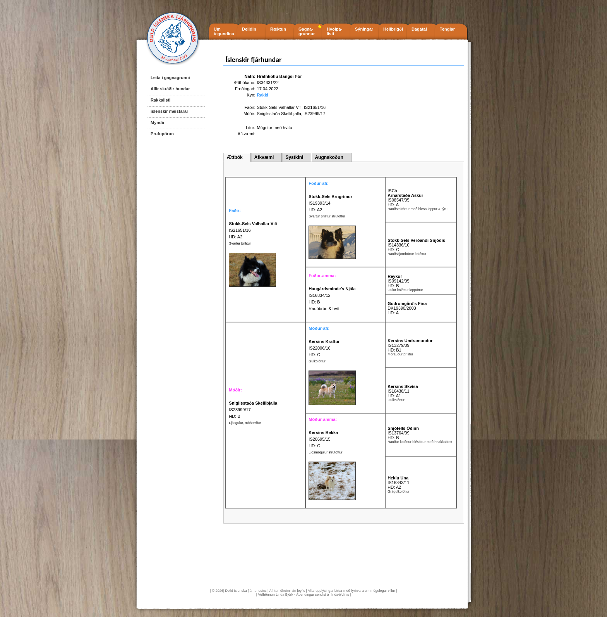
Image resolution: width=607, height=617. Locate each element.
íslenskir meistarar (169, 111)
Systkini (294, 157)
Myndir (158, 122)
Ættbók (234, 157)
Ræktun (278, 29)
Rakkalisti (160, 100)
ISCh (392, 190)
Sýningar (364, 29)
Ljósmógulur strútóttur (325, 452)
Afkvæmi (264, 157)
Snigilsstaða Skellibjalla (279, 113)
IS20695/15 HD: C (323, 439)
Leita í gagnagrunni (170, 77)
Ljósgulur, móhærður (245, 423)
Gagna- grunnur (306, 31)
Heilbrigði (393, 29)
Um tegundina (224, 31)
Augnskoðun (329, 157)
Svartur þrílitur (240, 243)
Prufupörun (162, 133)
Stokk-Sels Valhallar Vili (279, 107)
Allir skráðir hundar (170, 88)
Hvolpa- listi (334, 31)
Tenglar (447, 29)
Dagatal (419, 29)
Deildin (249, 29)
